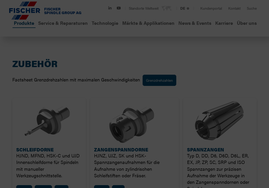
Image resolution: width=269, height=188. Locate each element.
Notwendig (60, 121)
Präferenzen (98, 121)
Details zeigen (211, 121)
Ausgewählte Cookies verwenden (79, 148)
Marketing (172, 121)
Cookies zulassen (189, 148)
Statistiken (136, 121)
